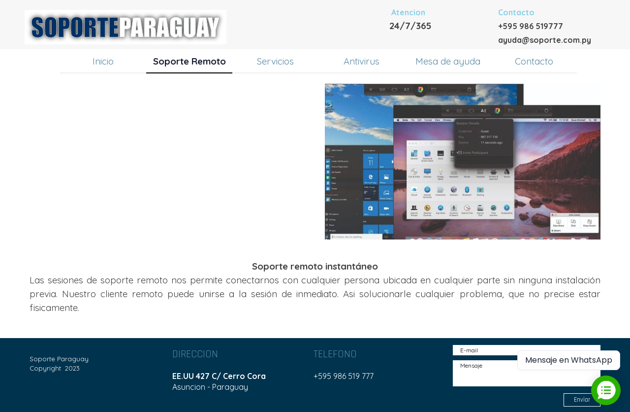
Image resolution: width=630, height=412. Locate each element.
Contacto (534, 61)
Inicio (103, 61)
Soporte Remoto (189, 61)
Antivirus (361, 61)
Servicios (275, 61)
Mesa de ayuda (447, 61)
